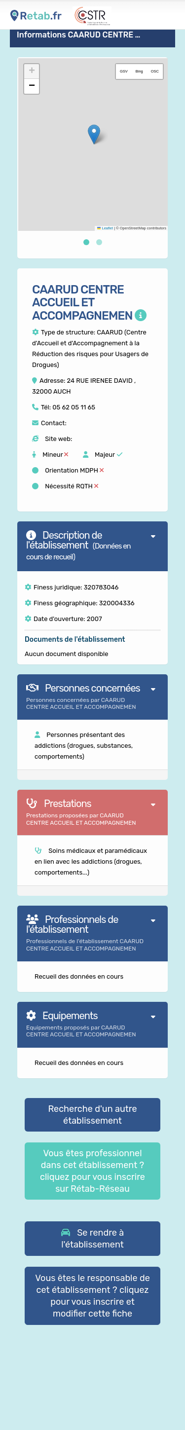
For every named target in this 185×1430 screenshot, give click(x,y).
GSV (124, 71)
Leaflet (105, 228)
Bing (139, 71)
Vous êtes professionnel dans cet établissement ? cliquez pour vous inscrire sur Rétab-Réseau (92, 1171)
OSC (155, 71)
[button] (94, 134)
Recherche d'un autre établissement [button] (92, 1114)
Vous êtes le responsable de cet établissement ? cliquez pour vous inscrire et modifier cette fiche (92, 1296)
